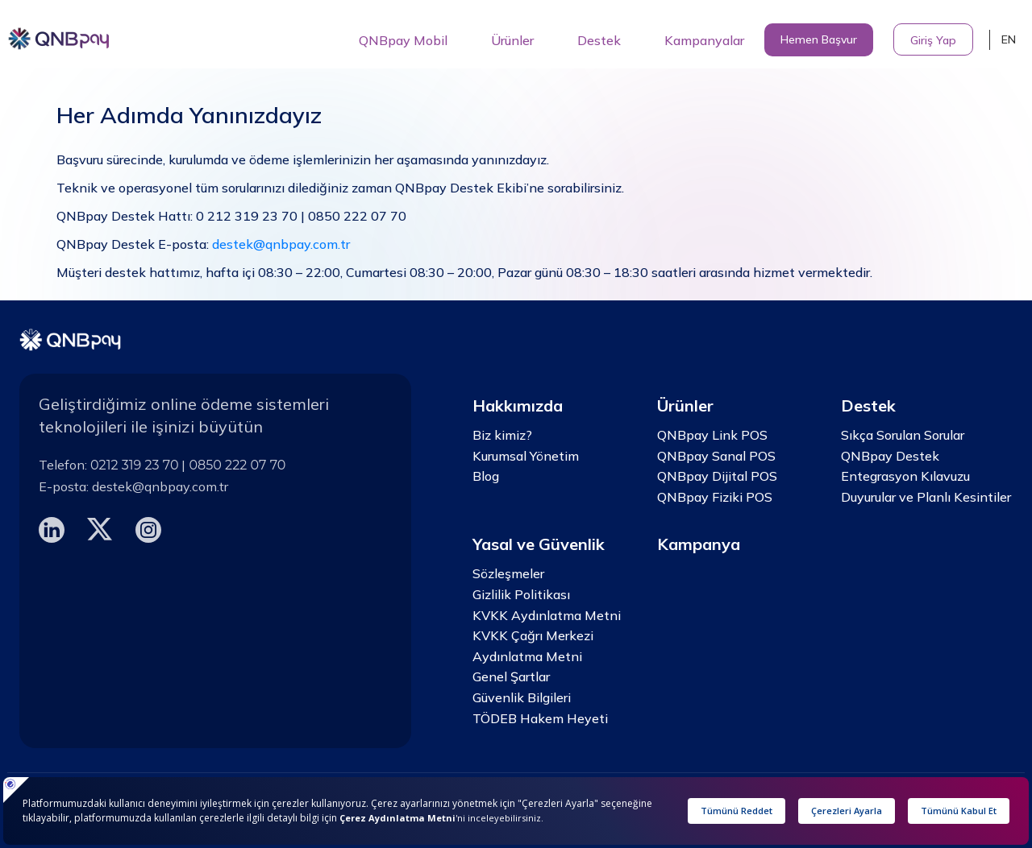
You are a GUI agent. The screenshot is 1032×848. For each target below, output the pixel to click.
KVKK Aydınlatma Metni (546, 615)
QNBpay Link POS (712, 435)
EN (1008, 39)
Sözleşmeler (508, 573)
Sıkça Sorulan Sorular (902, 435)
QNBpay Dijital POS (717, 476)
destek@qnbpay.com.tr (281, 244)
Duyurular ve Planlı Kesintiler (926, 497)
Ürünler (512, 40)
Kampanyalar (704, 40)
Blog (485, 476)
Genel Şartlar (511, 676)
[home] (59, 33)
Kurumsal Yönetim (525, 456)
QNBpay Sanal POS (716, 456)
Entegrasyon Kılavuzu (905, 476)
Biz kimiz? (502, 435)
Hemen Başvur (818, 39)
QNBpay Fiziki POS (714, 497)
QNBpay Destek (890, 456)
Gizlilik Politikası (521, 594)
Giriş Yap (933, 40)
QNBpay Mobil (403, 40)
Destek (599, 40)
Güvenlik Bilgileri (521, 697)
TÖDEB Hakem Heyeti (540, 718)
